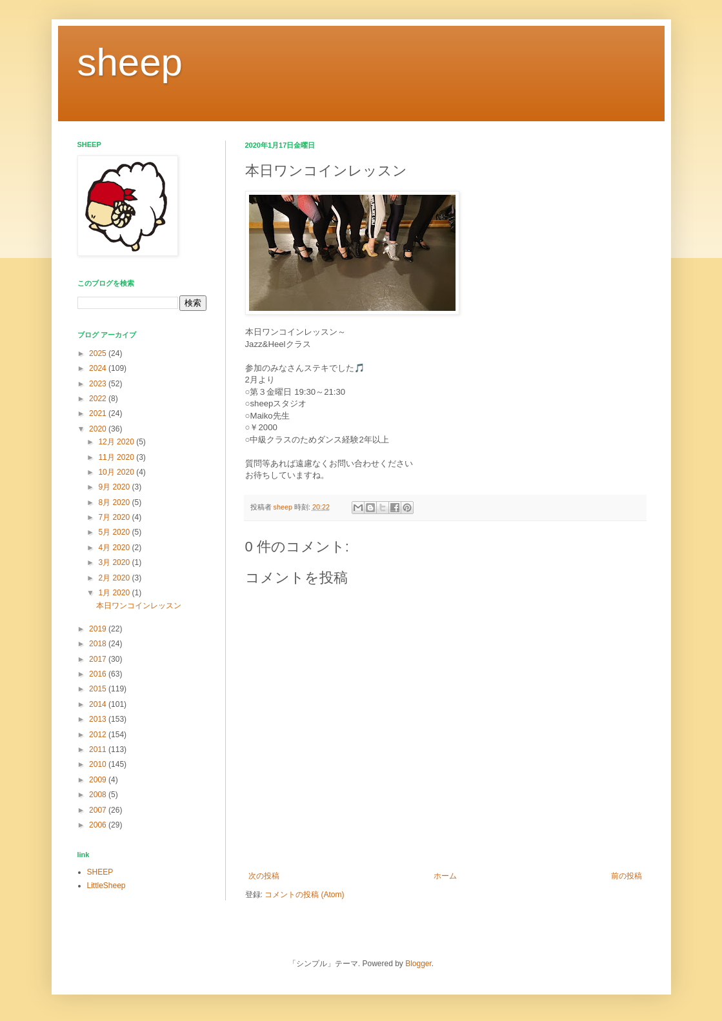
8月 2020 (115, 502)
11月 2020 (117, 457)
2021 (98, 413)
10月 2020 (117, 472)
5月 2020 (115, 532)
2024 (98, 368)
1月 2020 (115, 592)
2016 (98, 674)
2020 (98, 428)
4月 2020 (115, 547)
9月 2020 (115, 486)
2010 (98, 764)
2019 (98, 628)
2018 (98, 643)
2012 (98, 734)
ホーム (445, 875)
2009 (98, 779)
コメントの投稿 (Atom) (304, 894)
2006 (98, 824)
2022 (98, 398)
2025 (98, 353)
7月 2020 (115, 517)
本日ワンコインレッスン (138, 605)
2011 (98, 749)
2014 (98, 704)
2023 (98, 383)
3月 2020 (115, 562)
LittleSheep (106, 885)
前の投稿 (626, 875)
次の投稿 (263, 875)
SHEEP (100, 872)
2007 (98, 810)
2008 (98, 794)
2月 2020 (115, 577)
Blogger (418, 963)
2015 (98, 688)
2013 (98, 719)
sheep (130, 62)
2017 (98, 659)
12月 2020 (117, 441)
